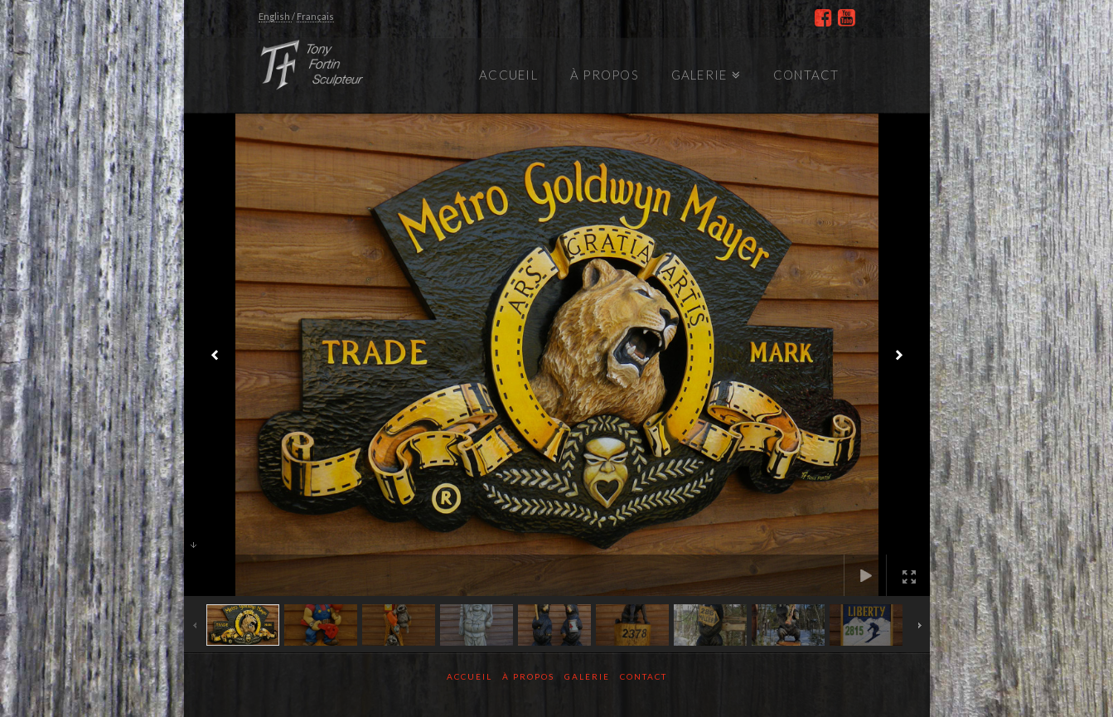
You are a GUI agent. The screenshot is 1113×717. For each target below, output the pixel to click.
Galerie (587, 676)
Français (315, 16)
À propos (528, 676)
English (275, 16)
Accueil (469, 676)
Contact (643, 676)
